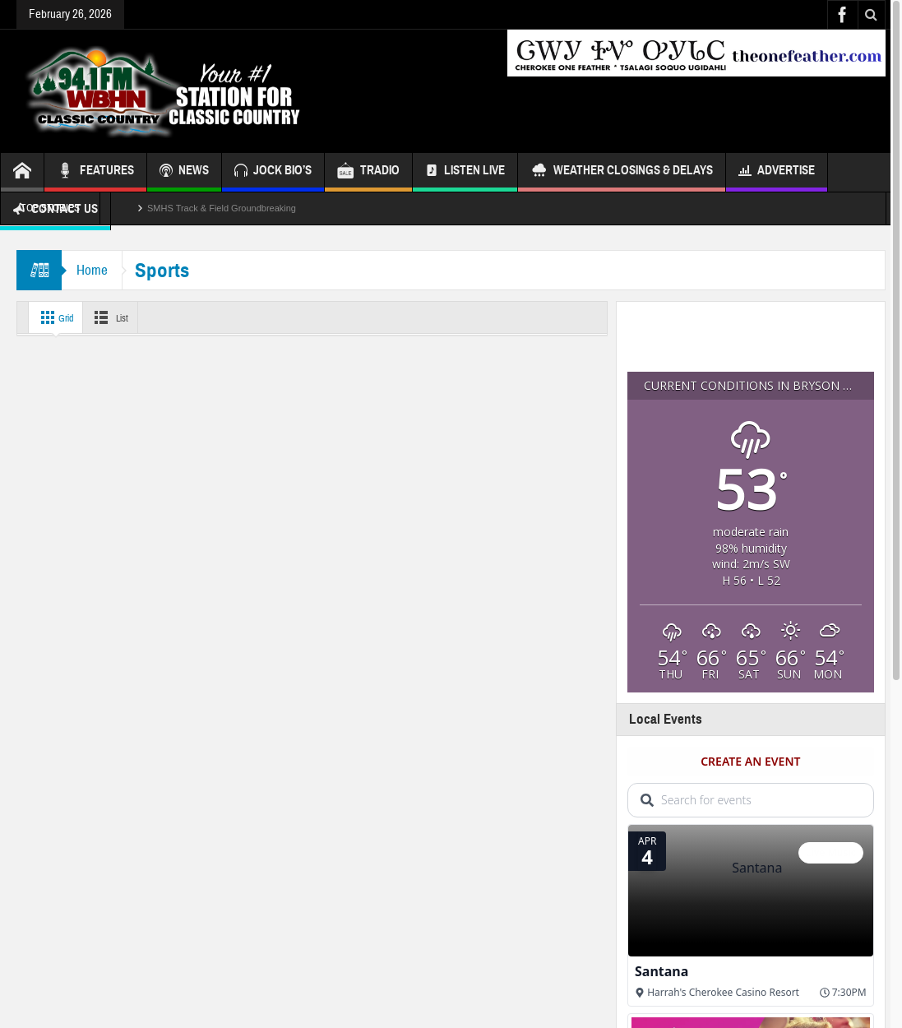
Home (93, 270)
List (119, 317)
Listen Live (465, 172)
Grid (56, 317)
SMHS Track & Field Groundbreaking (221, 208)
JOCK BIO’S (273, 172)
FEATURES (95, 172)
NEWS (184, 172)
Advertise (776, 172)
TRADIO (368, 172)
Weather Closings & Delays (621, 172)
